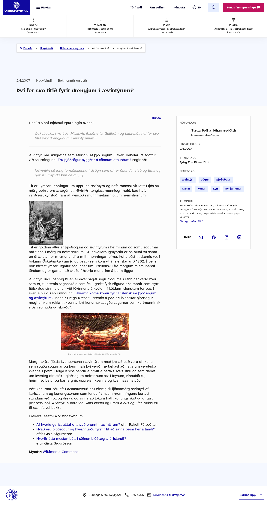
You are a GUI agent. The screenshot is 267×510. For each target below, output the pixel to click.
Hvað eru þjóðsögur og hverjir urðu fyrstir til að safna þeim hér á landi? (95, 429)
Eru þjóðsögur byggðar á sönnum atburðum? (94, 159)
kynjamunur (233, 188)
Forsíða (27, 48)
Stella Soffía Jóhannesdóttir (213, 130)
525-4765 (137, 495)
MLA (200, 221)
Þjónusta (179, 7)
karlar (186, 188)
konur (202, 188)
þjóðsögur (223, 179)
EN (199, 7)
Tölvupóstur (169, 495)
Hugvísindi (46, 48)
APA (193, 221)
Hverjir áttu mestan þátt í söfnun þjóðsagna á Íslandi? (81, 438)
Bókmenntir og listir (72, 48)
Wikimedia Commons (60, 451)
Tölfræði (136, 7)
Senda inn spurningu (243, 7)
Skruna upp (251, 495)
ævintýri (187, 179)
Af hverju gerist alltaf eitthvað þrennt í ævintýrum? (78, 424)
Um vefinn (157, 7)
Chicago (184, 221)
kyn (215, 188)
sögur (205, 179)
